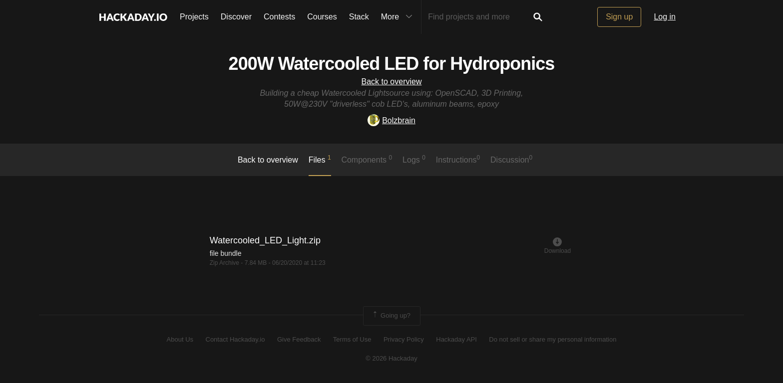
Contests (279, 16)
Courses (322, 16)
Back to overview (392, 81)
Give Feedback (299, 339)
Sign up (619, 16)
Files (320, 159)
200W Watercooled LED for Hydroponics (392, 63)
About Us (180, 339)
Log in (665, 16)
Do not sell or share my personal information (552, 339)
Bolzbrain (391, 120)
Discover (236, 16)
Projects (194, 16)
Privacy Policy (404, 339)
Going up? (391, 315)
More (399, 17)
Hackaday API (456, 339)
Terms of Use (352, 339)
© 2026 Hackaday (391, 358)
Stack (359, 16)
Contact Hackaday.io (235, 339)
